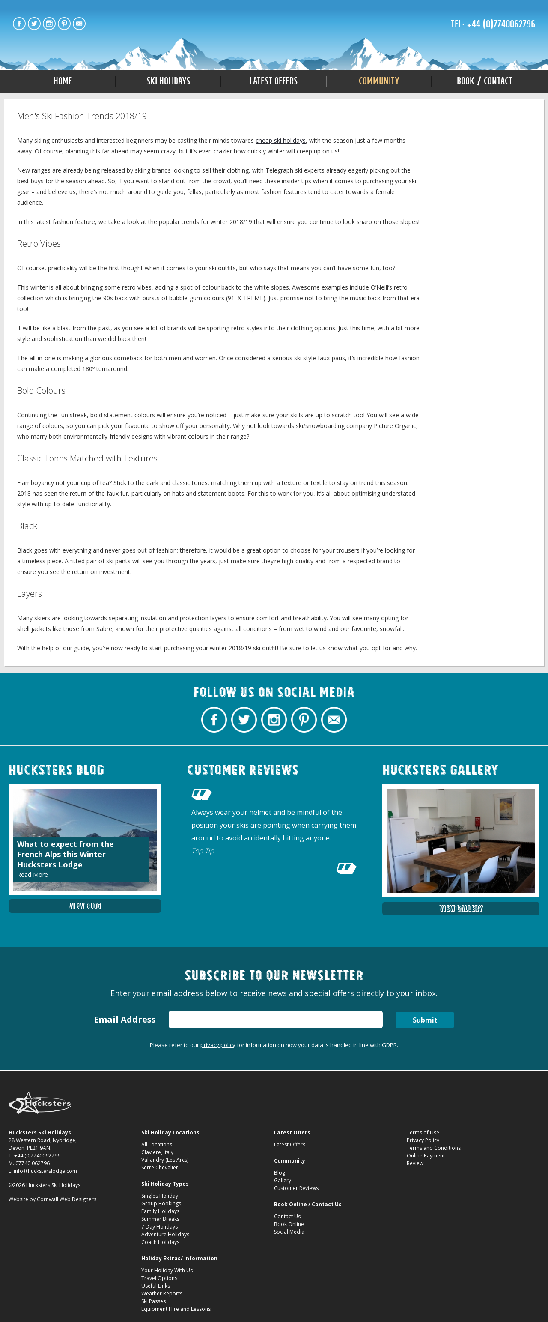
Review (415, 1163)
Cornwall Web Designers (66, 1199)
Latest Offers (274, 81)
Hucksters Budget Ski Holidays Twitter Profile (34, 23)
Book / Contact (484, 81)
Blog (279, 1172)
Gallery (282, 1180)
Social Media (289, 1231)
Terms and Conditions (434, 1148)
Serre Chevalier (159, 1167)
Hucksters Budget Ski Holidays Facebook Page (19, 23)
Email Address (125, 1019)
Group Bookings (161, 1203)
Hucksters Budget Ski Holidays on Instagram (49, 23)
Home (63, 81)
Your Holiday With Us (167, 1270)
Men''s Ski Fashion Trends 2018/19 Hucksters (274, 26)
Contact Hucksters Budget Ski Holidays (79, 23)
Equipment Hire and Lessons (176, 1309)
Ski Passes (153, 1301)
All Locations (156, 1144)
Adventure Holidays (165, 1234)
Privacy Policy (423, 1140)
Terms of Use (423, 1132)
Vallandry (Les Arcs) (164, 1159)
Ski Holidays (168, 81)
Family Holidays (160, 1211)
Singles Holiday (159, 1195)
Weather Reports (161, 1293)
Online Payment (426, 1155)
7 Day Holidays (159, 1226)
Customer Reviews (296, 1188)
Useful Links (155, 1285)
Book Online (289, 1224)
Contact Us (287, 1216)
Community (379, 81)
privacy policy (217, 1045)
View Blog (84, 905)
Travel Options (159, 1278)
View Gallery (461, 908)
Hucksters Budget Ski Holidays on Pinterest (64, 23)
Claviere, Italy (157, 1152)
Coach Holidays (160, 1242)
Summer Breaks (160, 1219)
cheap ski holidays (281, 140)
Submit (425, 1020)
